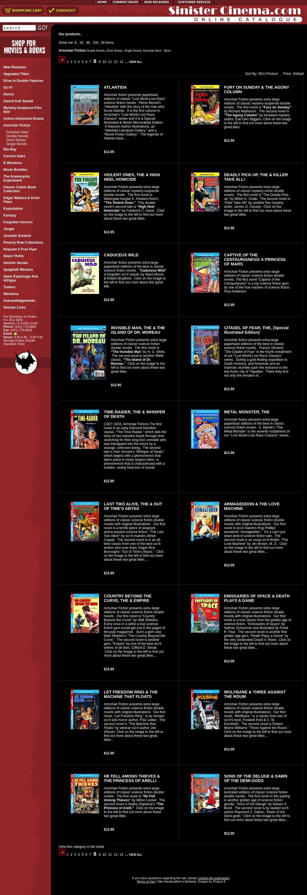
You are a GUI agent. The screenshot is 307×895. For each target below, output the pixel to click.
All (103, 43)
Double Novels (17, 136)
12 (116, 62)
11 (110, 62)
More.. (168, 50)
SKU (261, 74)
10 (104, 62)
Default (298, 74)
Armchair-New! (17, 132)
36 (88, 43)
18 (81, 43)
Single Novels (16, 144)
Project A (219, 881)
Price (286, 74)
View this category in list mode (81, 847)
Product (272, 74)
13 (121, 62)
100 (95, 43)
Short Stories (16, 140)
